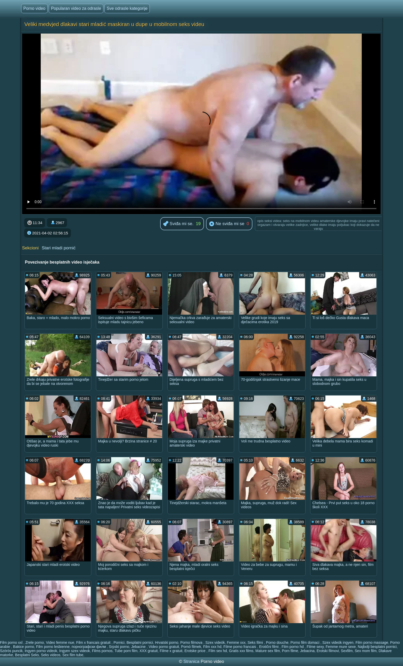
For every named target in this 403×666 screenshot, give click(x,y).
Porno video (34, 8)
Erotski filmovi (328, 651)
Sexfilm (347, 651)
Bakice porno (23, 647)
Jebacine (139, 647)
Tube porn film (125, 651)
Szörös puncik (11, 651)
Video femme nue (60, 642)
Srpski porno (119, 647)
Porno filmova (191, 642)
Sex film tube (72, 655)
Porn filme (290, 651)
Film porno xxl (11, 642)
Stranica (192, 661)
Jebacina (307, 651)
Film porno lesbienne (53, 647)
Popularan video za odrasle (76, 8)
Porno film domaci (305, 642)
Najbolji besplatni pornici (377, 647)
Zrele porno (35, 642)
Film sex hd (218, 651)
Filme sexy (315, 647)
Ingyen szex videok (74, 651)
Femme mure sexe (341, 647)
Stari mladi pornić (59, 247)
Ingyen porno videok (41, 651)
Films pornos (102, 651)
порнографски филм (89, 647)
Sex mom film (366, 651)
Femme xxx (236, 642)
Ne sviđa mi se (226, 224)
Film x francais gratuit (93, 642)
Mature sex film (268, 651)
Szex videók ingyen (337, 642)
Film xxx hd (212, 647)
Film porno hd (293, 647)
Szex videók (215, 642)
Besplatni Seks (27, 655)
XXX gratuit (148, 651)
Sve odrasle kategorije (127, 8)
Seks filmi (256, 642)
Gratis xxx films (241, 651)
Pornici (119, 642)
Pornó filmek (191, 647)
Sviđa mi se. (178, 224)
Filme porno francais (240, 647)
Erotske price (195, 651)
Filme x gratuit (171, 651)
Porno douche (277, 642)
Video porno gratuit (164, 647)
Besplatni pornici (140, 642)
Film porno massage (372, 642)
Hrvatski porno (166, 642)
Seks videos (50, 655)
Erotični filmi (269, 647)
